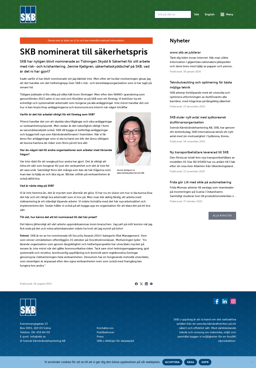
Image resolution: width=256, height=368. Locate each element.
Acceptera (172, 362)
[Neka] (251, 362)
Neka (190, 362)
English (210, 14)
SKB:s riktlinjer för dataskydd (115, 341)
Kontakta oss (105, 328)
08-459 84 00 (40, 332)
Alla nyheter (222, 215)
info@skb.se (38, 336)
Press (100, 336)
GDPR (205, 362)
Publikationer (105, 332)
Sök (196, 14)
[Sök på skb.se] (172, 14)
